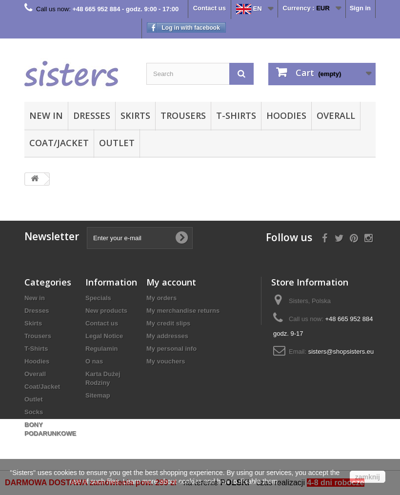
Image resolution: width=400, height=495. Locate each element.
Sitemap (97, 395)
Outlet (117, 143)
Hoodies (286, 115)
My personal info (171, 348)
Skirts (135, 115)
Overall (336, 115)
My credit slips (168, 323)
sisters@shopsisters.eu (341, 351)
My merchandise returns (183, 310)
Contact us (209, 8)
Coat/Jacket (59, 143)
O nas (94, 361)
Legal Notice (104, 336)
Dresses (91, 115)
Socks (33, 412)
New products (106, 310)
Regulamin (101, 348)
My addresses (167, 336)
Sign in (360, 8)
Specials (98, 298)
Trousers (183, 115)
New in (46, 115)
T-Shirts (236, 115)
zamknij (367, 477)
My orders (161, 298)
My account (171, 282)
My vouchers (165, 361)
